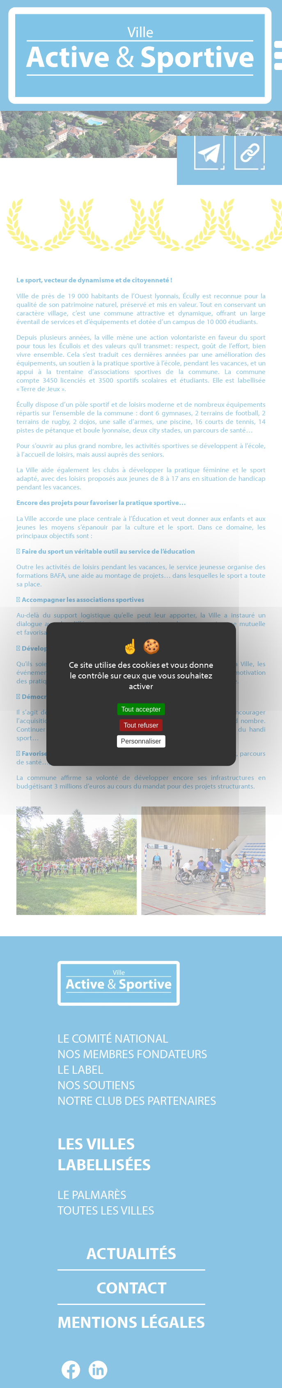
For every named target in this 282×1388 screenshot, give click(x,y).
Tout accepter (140, 709)
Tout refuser (141, 725)
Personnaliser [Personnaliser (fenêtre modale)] (141, 741)
